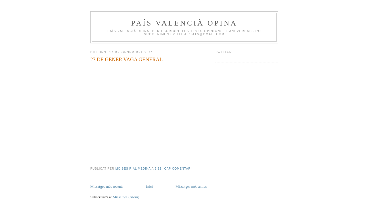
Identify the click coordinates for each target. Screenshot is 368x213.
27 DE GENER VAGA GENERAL (126, 59)
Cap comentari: (179, 168)
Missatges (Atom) (126, 197)
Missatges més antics (191, 186)
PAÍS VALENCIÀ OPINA (184, 23)
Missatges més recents (106, 186)
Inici (149, 186)
